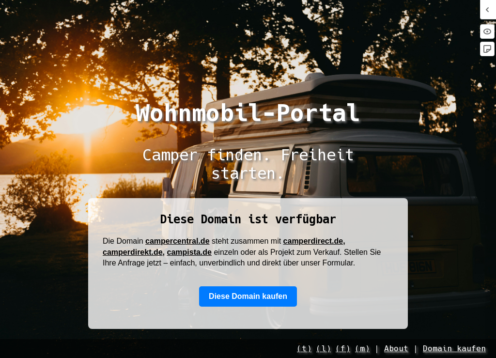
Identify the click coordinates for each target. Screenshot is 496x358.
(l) (323, 348)
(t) (304, 348)
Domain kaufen (454, 348)
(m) (362, 348)
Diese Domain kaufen (248, 296)
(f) (343, 348)
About (396, 348)
